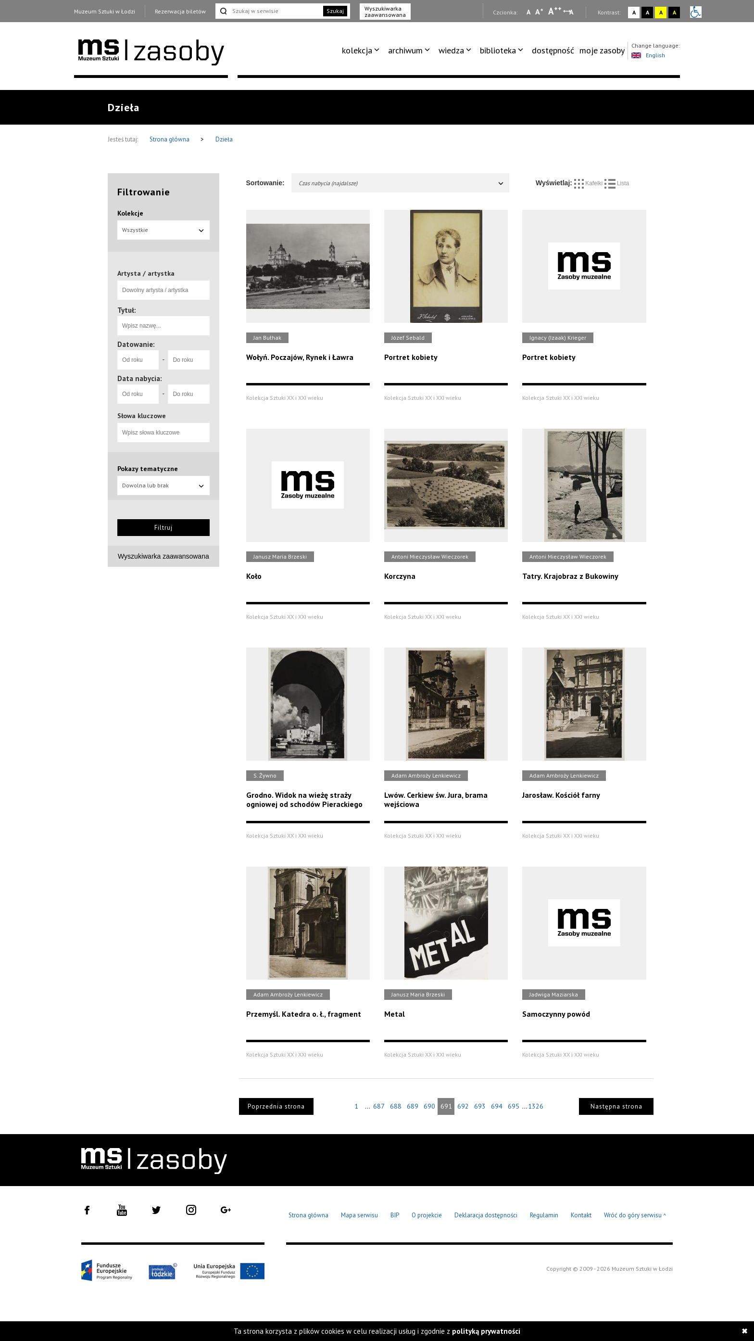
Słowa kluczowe (141, 415)
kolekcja (357, 50)
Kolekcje (130, 213)
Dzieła (224, 139)
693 (480, 1106)
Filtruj (163, 528)
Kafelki (589, 183)
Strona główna (170, 139)
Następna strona (616, 1106)
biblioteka (498, 50)
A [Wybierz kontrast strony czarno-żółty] (674, 12)
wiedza (451, 50)
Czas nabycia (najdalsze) (402, 183)
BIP (394, 1215)
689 (412, 1106)
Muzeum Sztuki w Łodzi (104, 11)
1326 (535, 1106)
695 (513, 1106)
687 (379, 1106)
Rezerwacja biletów (180, 11)
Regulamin (544, 1215)
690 (429, 1106)
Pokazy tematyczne (147, 468)
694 (497, 1106)
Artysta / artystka (146, 273)
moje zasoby (602, 50)
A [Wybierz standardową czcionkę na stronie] (539, 11)
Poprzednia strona (276, 1106)
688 (396, 1106)
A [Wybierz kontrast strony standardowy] (634, 12)
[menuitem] (362, 50)
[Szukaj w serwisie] (268, 11)
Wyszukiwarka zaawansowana (385, 11)
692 (463, 1106)
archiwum (405, 50)
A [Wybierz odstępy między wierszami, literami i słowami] (572, 12)
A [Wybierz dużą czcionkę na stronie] (555, 11)
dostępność (553, 50)
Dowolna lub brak (163, 485)
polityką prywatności (486, 1331)
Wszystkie (163, 229)
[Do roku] (188, 360)
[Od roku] (138, 360)
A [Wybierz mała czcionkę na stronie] (528, 12)
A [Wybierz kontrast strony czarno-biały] (647, 12)
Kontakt (581, 1215)
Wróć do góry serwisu (635, 1215)
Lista (616, 183)
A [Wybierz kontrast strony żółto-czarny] (661, 12)
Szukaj (335, 10)
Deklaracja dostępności (485, 1215)
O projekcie (427, 1215)
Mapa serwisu (359, 1215)
